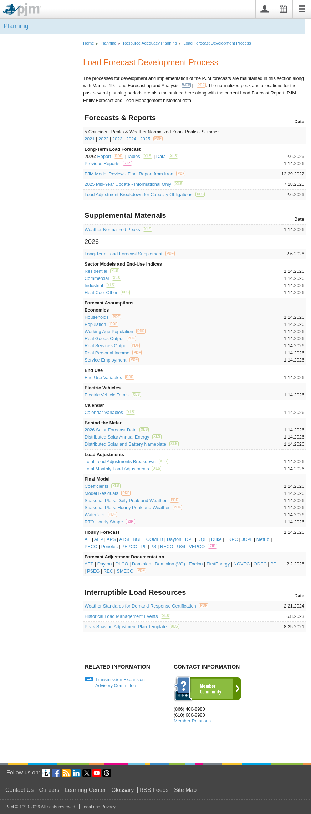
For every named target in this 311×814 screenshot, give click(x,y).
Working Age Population (115, 331)
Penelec (109, 546)
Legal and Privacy (98, 806)
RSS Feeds (154, 790)
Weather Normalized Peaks (118, 229)
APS (111, 539)
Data (167, 156)
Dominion (141, 564)
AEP (98, 539)
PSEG (93, 571)
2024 (131, 139)
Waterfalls (101, 514)
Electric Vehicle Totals (113, 395)
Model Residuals (108, 493)
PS (153, 546)
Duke (216, 539)
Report (110, 156)
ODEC (260, 564)
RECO (166, 546)
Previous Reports (108, 163)
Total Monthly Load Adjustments (123, 468)
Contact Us (19, 790)
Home (88, 43)
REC (108, 571)
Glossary (122, 790)
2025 (151, 139)
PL (144, 546)
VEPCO (203, 546)
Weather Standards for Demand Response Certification (146, 606)
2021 (90, 139)
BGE (137, 539)
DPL (189, 539)
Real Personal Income (113, 352)
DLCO (122, 564)
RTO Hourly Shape (110, 521)
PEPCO (129, 546)
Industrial (100, 285)
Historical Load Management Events (127, 616)
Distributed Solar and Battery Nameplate (132, 444)
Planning (16, 26)
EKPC (231, 539)
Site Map (185, 790)
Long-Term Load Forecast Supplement (130, 253)
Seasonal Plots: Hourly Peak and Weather (133, 507)
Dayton (174, 539)
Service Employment (112, 360)
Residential (102, 271)
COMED (154, 539)
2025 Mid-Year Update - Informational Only (134, 184)
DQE (203, 539)
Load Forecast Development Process (217, 43)
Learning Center (85, 790)
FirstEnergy (218, 564)
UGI (181, 546)
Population (101, 324)
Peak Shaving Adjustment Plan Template (132, 626)
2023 (117, 139)
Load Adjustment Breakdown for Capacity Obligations (145, 194)
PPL (274, 564)
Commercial (103, 278)
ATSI (124, 539)
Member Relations (192, 720)
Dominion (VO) (170, 564)
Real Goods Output (110, 338)
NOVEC (242, 564)
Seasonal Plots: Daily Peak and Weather (132, 500)
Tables (140, 156)
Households (103, 317)
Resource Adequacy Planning (150, 43)
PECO (91, 546)
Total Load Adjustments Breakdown (126, 461)
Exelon (196, 564)
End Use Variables (109, 377)
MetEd (263, 539)
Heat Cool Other (107, 292)
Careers (49, 790)
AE (88, 539)
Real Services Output (112, 345)
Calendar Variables (110, 412)
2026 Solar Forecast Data (117, 429)
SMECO (131, 571)
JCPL (247, 539)
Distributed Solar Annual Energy (123, 437)
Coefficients (103, 486)
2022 (103, 139)
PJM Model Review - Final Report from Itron (135, 173)
